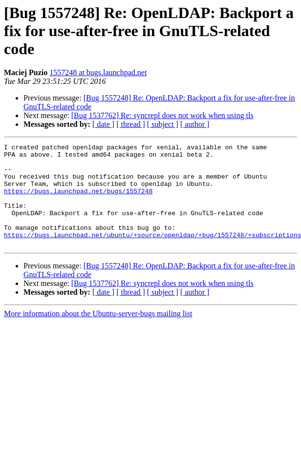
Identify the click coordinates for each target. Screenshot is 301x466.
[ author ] (195, 124)
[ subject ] (162, 124)
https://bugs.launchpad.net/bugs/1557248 (78, 201)
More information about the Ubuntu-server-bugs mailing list (98, 334)
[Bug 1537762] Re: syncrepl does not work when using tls (162, 115)
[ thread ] (130, 124)
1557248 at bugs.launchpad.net (98, 72)
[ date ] (103, 124)
